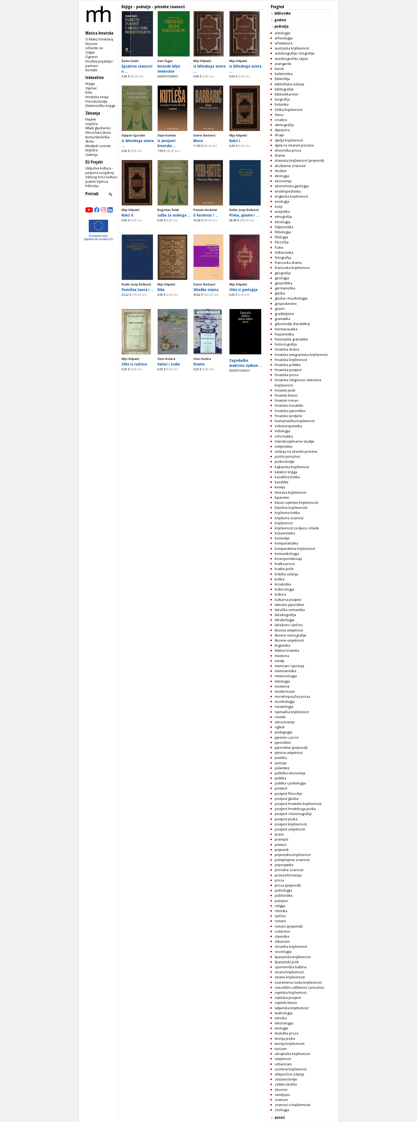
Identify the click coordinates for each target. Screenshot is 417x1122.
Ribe (160, 289)
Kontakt (91, 70)
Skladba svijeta (206, 289)
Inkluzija (91, 185)
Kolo (88, 92)
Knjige (90, 83)
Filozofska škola (98, 132)
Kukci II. (128, 215)
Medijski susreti (98, 145)
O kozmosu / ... (206, 215)
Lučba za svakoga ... (174, 215)
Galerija (91, 154)
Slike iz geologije (243, 289)
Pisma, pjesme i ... (244, 215)
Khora (198, 140)
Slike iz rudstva (134, 364)
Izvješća (91, 123)
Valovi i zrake (168, 364)
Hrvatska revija (97, 96)
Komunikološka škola (97, 139)
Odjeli (90, 52)
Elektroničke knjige (100, 105)
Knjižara (91, 150)
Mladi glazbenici (98, 128)
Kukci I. (235, 140)
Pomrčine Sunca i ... (138, 289)
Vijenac (91, 88)
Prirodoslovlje (96, 101)
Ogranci (91, 56)
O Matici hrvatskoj (99, 39)
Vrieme (199, 364)
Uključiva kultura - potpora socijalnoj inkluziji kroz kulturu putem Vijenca (101, 175)
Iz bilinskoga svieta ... (209, 68)
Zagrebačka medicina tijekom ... (245, 363)
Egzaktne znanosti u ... (137, 68)
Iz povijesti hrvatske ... (166, 143)
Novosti (91, 43)
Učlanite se (94, 47)
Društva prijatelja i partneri (99, 63)
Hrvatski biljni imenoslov (168, 68)
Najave (90, 119)
